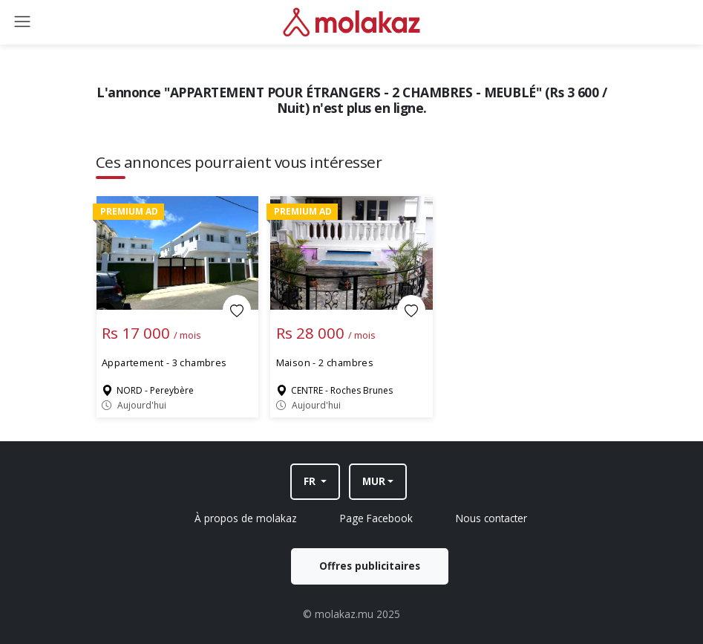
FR (311, 481)
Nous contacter (491, 518)
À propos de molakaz (245, 518)
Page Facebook (376, 518)
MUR (373, 481)
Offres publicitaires (369, 566)
